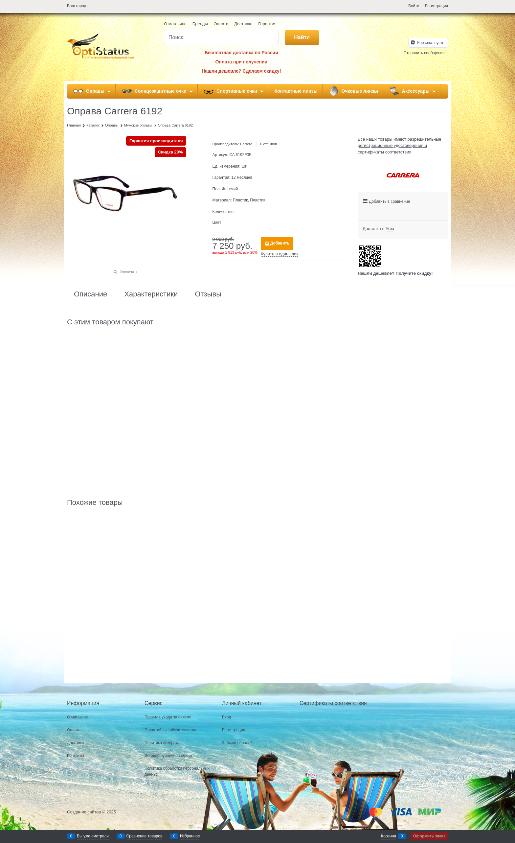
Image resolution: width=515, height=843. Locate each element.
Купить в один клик (279, 253)
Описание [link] (90, 294)
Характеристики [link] (151, 294)
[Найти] (302, 37)
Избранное (190, 836)
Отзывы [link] (208, 294)
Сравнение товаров (144, 836)
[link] (390, 228)
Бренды (200, 23)
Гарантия (267, 23)
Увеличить (129, 271)
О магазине (175, 23)
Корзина (388, 836)
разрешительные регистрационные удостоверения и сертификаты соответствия (399, 145)
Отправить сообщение (424, 53)
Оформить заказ (429, 836)
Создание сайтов (84, 811)
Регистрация (436, 6)
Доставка (243, 23)
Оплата (220, 23)
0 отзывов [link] (268, 144)
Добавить (279, 243)
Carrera (246, 144)
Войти (413, 6)
